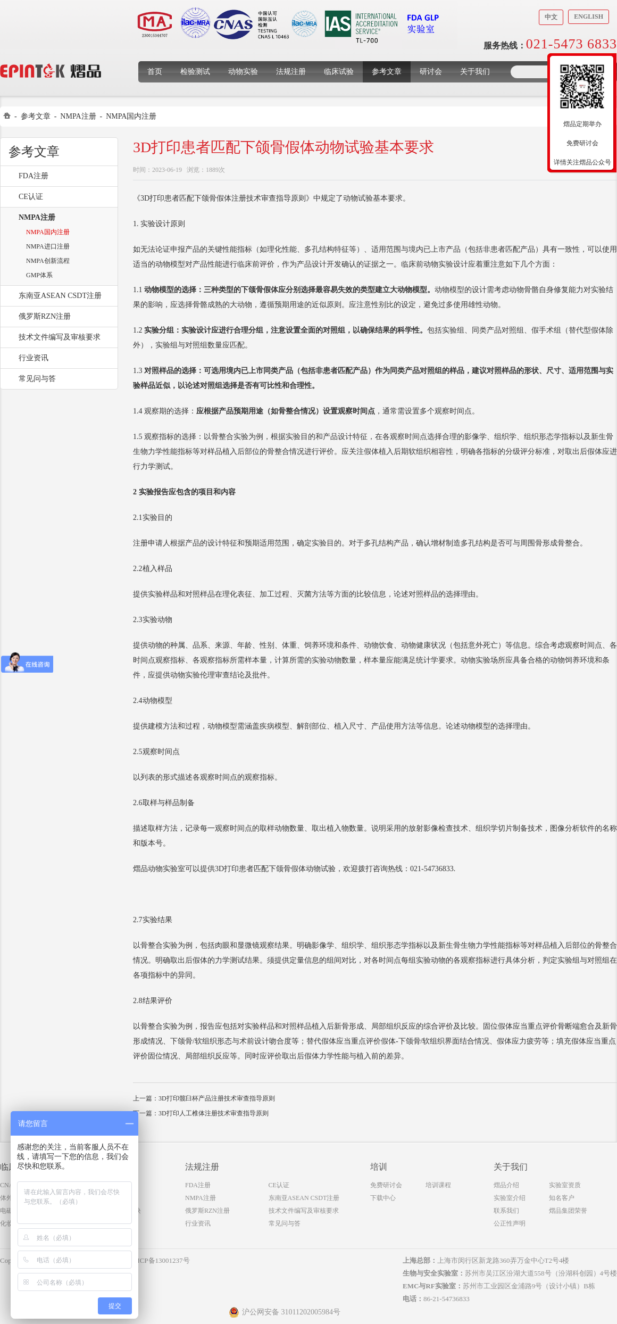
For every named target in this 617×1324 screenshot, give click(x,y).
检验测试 (195, 72)
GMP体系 (39, 275)
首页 (154, 72)
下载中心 (383, 1198)
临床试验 (339, 72)
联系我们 (506, 1210)
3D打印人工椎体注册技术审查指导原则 (214, 1113)
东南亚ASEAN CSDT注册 (60, 296)
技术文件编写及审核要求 (60, 337)
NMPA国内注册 (131, 116)
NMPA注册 (78, 116)
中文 (551, 17)
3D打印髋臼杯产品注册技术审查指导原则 (217, 1098)
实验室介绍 (510, 1198)
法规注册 (291, 72)
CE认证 (31, 197)
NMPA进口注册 (48, 246)
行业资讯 (33, 358)
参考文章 (387, 72)
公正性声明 (510, 1223)
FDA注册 (33, 176)
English (588, 16)
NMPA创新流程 (48, 260)
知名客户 (561, 1198)
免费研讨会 (386, 1185)
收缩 (540, 120)
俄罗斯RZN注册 (45, 316)
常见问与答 (37, 379)
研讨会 (431, 72)
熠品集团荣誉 (568, 1210)
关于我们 (475, 72)
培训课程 (438, 1185)
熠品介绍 (506, 1185)
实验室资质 (565, 1185)
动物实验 (243, 72)
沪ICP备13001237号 (159, 1260)
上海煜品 (51, 54)
